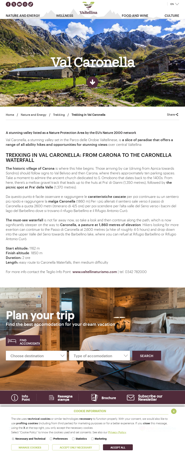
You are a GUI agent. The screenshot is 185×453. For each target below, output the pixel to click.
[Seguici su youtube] (19, 4)
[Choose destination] (36, 355)
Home (10, 115)
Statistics (81, 438)
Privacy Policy (117, 432)
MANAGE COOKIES (30, 447)
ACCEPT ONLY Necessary (76, 447)
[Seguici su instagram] (25, 4)
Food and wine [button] (135, 15)
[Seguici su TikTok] (30, 4)
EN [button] (172, 4)
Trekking (59, 115)
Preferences (60, 438)
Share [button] (172, 114)
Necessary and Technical (30, 438)
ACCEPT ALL (117, 447)
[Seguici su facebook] (8, 4)
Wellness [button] (64, 15)
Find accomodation (30, 341)
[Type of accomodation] (99, 355)
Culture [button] (172, 15)
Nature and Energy (33, 115)
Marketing (101, 438)
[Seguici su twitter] (13, 4)
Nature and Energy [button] (23, 15)
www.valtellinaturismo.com (94, 271)
